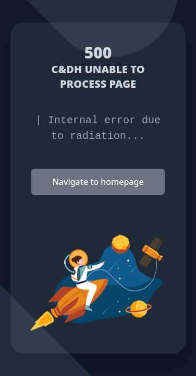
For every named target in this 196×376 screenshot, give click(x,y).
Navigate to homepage (97, 181)
